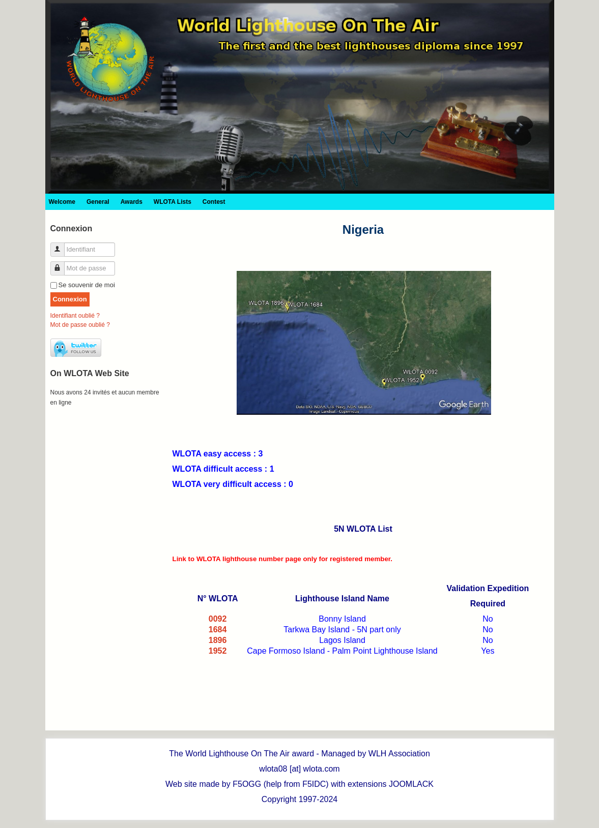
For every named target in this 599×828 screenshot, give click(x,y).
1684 (218, 629)
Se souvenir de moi (87, 285)
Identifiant (61, 245)
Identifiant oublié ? (75, 315)
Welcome (62, 201)
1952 (218, 651)
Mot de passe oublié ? (80, 324)
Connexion (70, 299)
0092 (218, 619)
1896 (218, 640)
